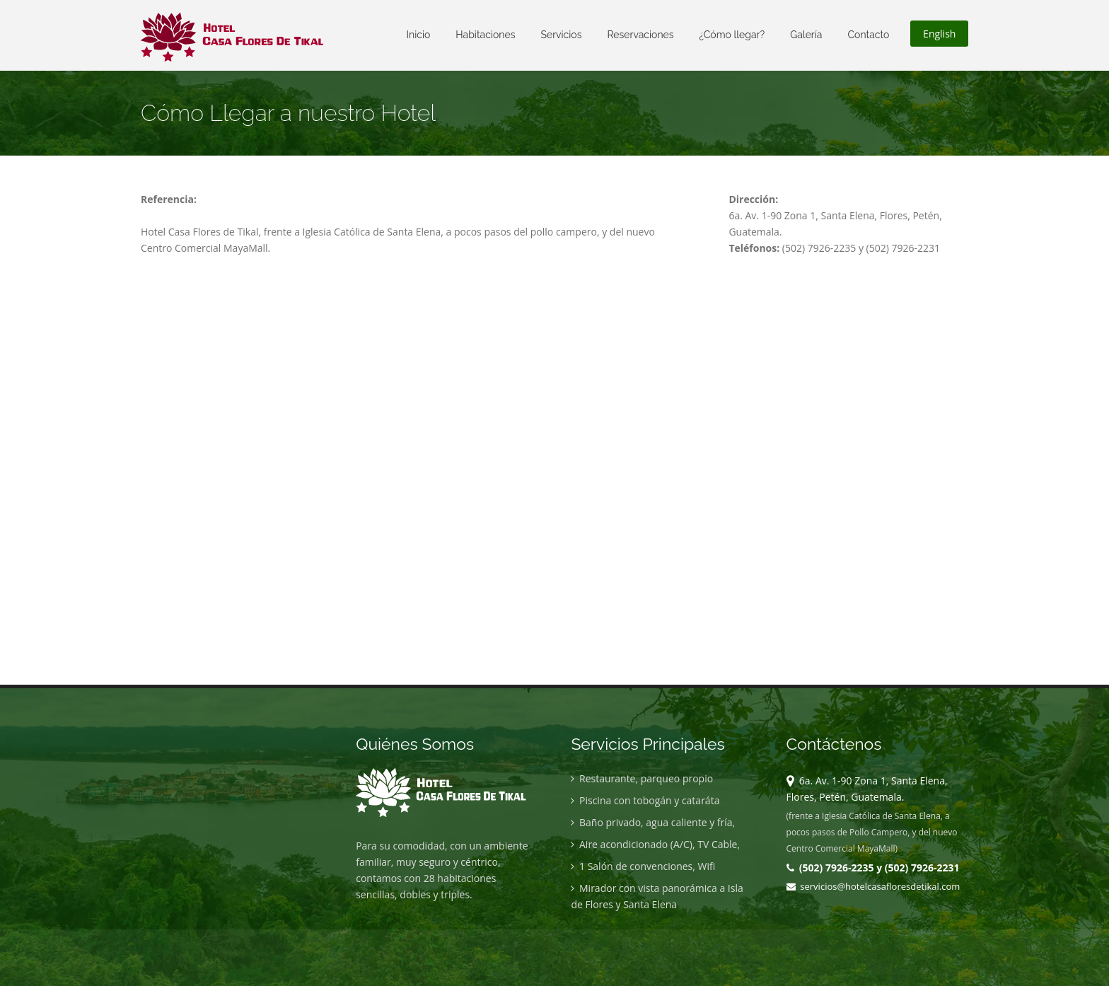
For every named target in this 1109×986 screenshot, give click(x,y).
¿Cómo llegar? (732, 34)
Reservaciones (640, 34)
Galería (806, 34)
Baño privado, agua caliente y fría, (653, 822)
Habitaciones (485, 34)
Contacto (868, 34)
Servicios (560, 34)
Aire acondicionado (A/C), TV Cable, (655, 844)
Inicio (419, 34)
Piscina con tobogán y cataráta (645, 800)
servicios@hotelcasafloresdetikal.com (873, 886)
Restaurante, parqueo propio (642, 778)
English (939, 33)
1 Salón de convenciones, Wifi (643, 866)
